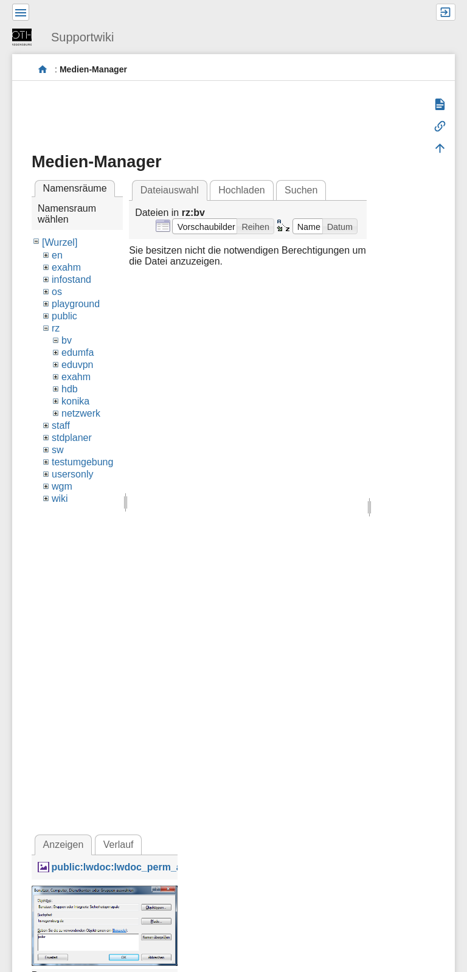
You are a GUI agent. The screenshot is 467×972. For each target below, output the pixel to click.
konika (75, 401)
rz (56, 328)
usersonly (72, 474)
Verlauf (118, 844)
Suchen (301, 190)
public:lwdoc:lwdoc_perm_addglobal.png (147, 867)
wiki (60, 498)
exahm (66, 267)
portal (43, 69)
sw (58, 450)
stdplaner (72, 437)
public (64, 316)
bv (66, 340)
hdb (69, 389)
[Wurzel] (59, 242)
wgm (62, 486)
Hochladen (241, 190)
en (57, 255)
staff (61, 425)
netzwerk (80, 413)
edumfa (77, 352)
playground (76, 304)
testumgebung (82, 462)
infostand (71, 279)
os (57, 291)
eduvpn (77, 364)
